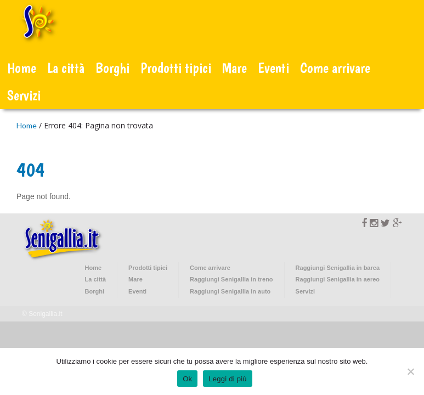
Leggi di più (227, 379)
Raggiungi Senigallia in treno (231, 279)
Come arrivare (335, 67)
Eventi (273, 67)
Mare (234, 67)
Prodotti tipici (175, 67)
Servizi (24, 95)
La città (65, 67)
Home (21, 67)
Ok (187, 379)
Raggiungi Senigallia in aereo (338, 279)
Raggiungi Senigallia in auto (230, 291)
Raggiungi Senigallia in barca (338, 267)
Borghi (112, 67)
